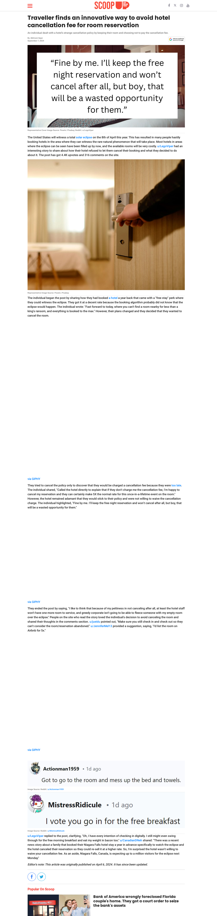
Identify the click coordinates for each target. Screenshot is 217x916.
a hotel (113, 298)
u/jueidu (95, 621)
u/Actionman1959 (56, 789)
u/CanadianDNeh (131, 840)
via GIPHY (34, 479)
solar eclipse (84, 137)
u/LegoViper (165, 146)
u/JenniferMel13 (101, 626)
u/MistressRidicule (56, 831)
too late (176, 485)
